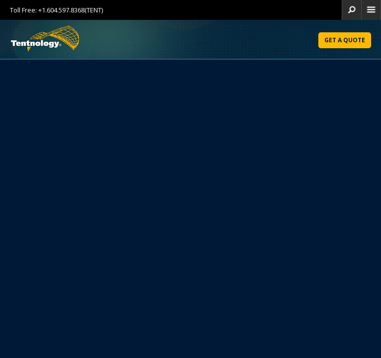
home (371, 10)
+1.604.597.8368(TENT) (70, 9)
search (351, 10)
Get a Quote (344, 40)
